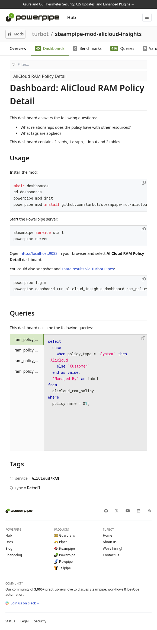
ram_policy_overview (29, 360)
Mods (15, 33)
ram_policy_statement (29, 371)
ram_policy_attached (29, 350)
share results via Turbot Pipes (88, 268)
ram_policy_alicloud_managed (29, 339)
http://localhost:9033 (39, 253)
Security (40, 621)
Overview (18, 48)
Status (10, 621)
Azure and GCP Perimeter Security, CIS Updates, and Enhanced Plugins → (78, 4)
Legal (24, 621)
